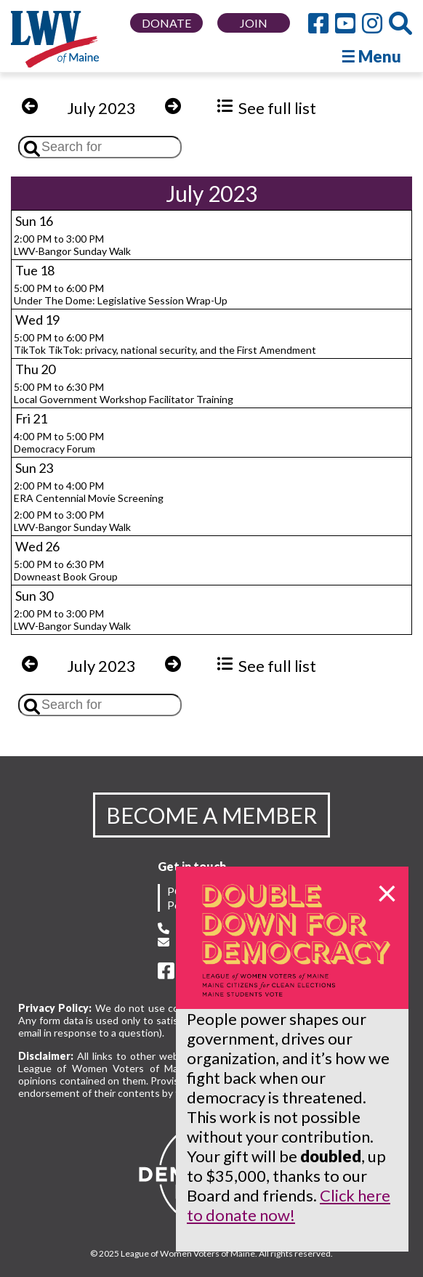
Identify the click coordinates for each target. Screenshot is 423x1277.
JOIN (253, 23)
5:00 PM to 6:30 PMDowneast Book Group (66, 570)
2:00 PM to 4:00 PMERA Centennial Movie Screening (89, 491)
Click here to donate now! (288, 1205)
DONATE (166, 23)
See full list (266, 108)
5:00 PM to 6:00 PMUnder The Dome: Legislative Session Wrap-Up (120, 294)
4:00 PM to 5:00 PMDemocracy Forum (59, 442)
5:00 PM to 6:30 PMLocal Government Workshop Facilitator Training (123, 393)
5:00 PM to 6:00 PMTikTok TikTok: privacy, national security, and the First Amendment (165, 343)
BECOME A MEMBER (211, 815)
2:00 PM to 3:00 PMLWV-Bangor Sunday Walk (72, 244)
